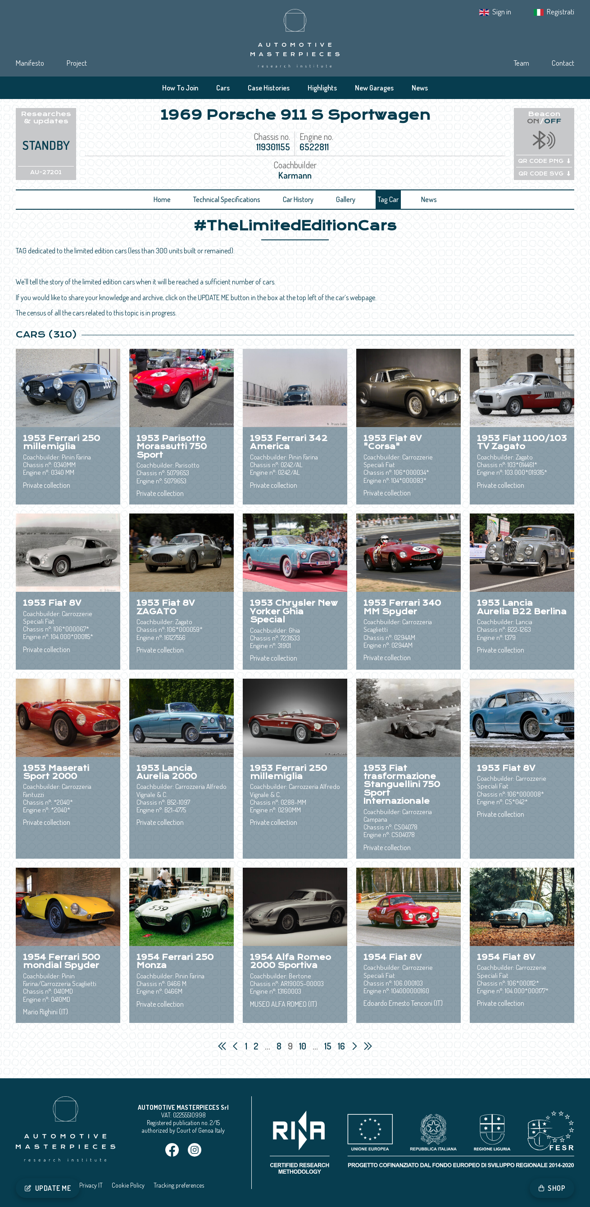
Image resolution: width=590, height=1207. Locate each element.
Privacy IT (91, 1185)
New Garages (374, 87)
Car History (298, 199)
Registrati (560, 11)
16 (342, 1046)
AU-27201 (46, 172)
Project (77, 63)
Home (162, 199)
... (267, 1046)
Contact (563, 63)
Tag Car (388, 199)
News (420, 87)
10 (303, 1046)
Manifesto (30, 63)
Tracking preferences (179, 1185)
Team (521, 63)
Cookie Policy (128, 1185)
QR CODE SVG (544, 174)
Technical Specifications (226, 199)
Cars (223, 87)
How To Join (180, 87)
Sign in (501, 11)
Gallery (345, 199)
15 (328, 1046)
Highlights (322, 87)
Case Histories (269, 87)
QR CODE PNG (544, 161)
